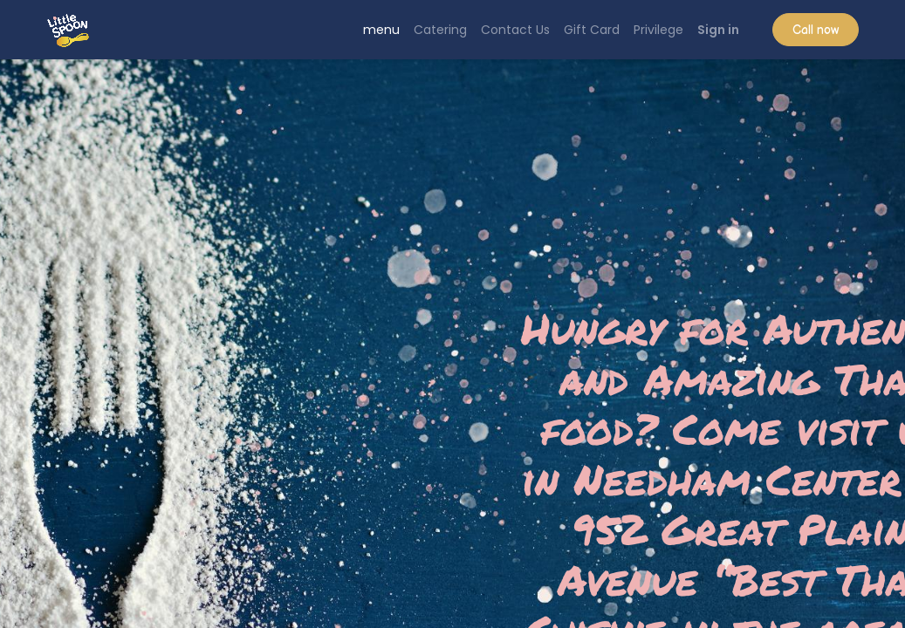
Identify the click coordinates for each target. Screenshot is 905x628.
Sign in (718, 29)
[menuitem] (381, 30)
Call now (815, 30)
